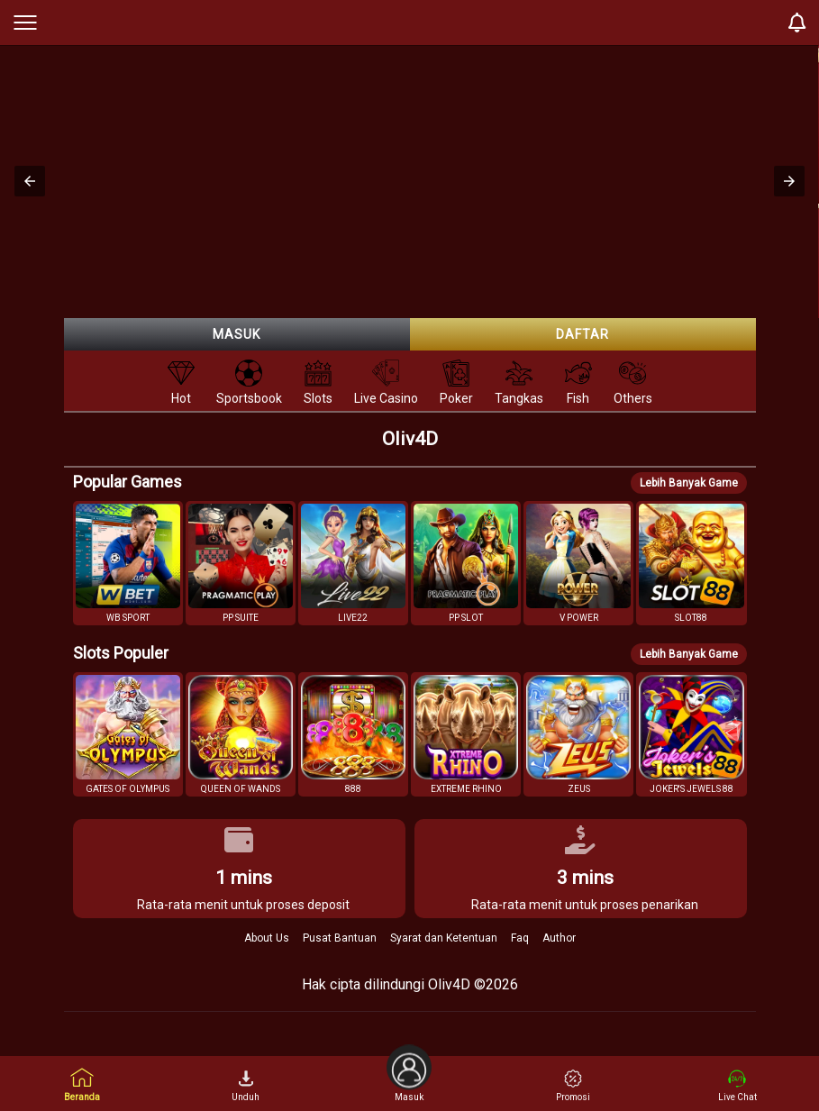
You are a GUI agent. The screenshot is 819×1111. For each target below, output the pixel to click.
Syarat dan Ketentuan (443, 938)
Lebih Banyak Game (689, 483)
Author (559, 938)
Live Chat (737, 1086)
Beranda (82, 1084)
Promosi (573, 1086)
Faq (520, 938)
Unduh (245, 1086)
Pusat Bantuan (340, 938)
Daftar (582, 334)
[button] (29, 181)
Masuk (236, 334)
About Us (266, 938)
